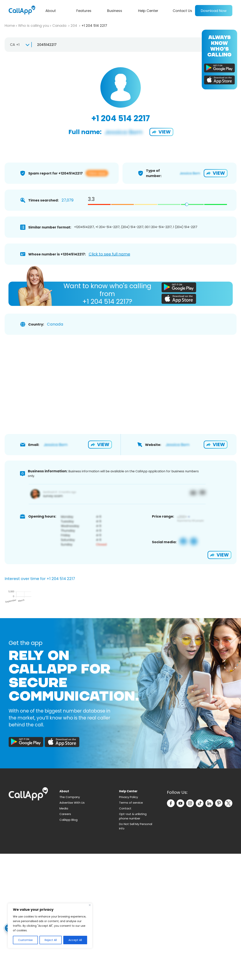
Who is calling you (33, 25)
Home (10, 25)
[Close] (90, 905)
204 (74, 25)
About (50, 10)
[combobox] (18, 44)
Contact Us (182, 10)
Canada (59, 25)
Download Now (214, 10)
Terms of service (131, 905)
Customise (25, 940)
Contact (125, 911)
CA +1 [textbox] (14, 44)
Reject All (51, 940)
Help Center (148, 10)
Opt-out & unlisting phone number (133, 918)
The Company (69, 899)
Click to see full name (109, 254)
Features (83, 10)
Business (114, 10)
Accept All (75, 940)
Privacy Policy (128, 899)
